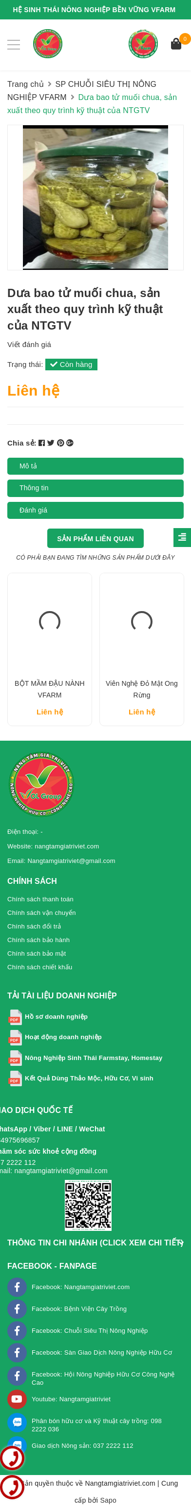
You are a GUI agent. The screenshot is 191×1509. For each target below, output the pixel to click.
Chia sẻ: (22, 443)
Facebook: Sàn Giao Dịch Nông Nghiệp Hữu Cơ (102, 1352)
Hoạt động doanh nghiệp (63, 1037)
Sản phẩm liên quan (95, 539)
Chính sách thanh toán (40, 899)
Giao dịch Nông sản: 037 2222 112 (83, 1445)
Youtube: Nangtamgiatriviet (71, 1399)
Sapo (108, 1500)
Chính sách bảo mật (36, 953)
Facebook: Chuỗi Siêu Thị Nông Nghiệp (90, 1330)
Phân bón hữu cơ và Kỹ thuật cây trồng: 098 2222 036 (97, 1425)
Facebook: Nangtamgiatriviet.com (81, 1287)
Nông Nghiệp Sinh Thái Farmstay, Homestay (94, 1057)
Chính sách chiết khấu (39, 967)
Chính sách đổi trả (34, 926)
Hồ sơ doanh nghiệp (56, 1016)
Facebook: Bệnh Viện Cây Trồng (79, 1308)
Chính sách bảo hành (38, 940)
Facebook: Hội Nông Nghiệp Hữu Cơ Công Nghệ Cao (103, 1378)
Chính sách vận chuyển (41, 912)
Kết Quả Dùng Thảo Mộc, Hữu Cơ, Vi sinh (89, 1078)
